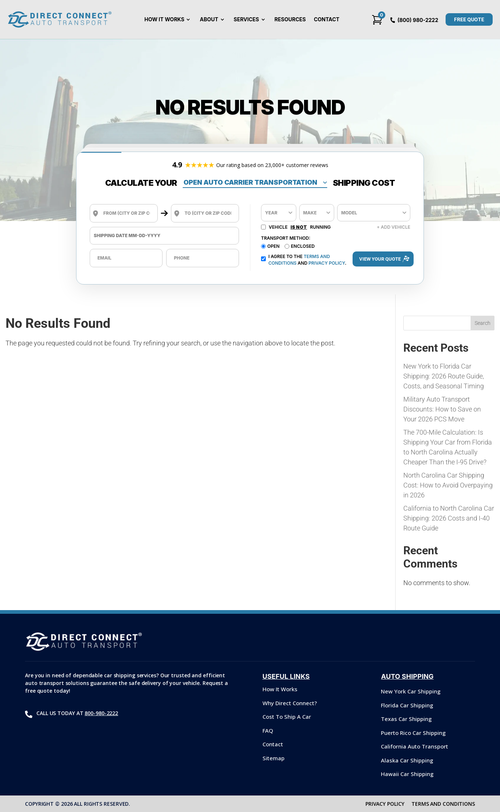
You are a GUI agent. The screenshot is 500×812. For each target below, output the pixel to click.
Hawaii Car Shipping (407, 773)
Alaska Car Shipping (407, 760)
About (209, 19)
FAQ (267, 730)
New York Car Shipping (410, 691)
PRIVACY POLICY (384, 803)
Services (246, 19)
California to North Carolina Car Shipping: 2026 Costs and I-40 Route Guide (448, 518)
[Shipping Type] (255, 183)
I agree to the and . (303, 260)
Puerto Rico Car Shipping (413, 732)
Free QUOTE (469, 19)
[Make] (317, 212)
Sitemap (273, 758)
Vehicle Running (296, 227)
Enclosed (303, 246)
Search (482, 323)
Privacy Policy (326, 263)
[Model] (373, 212)
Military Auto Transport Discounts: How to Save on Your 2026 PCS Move (442, 409)
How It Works (164, 19)
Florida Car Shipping (407, 705)
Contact (326, 19)
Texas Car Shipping (406, 718)
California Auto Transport (414, 746)
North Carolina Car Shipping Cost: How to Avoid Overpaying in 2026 (448, 485)
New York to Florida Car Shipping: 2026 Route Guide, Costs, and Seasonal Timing (443, 376)
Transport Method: (285, 238)
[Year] (278, 212)
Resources (290, 19)
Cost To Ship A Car (286, 716)
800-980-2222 (101, 713)
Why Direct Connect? (289, 703)
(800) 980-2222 (417, 20)
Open (273, 246)
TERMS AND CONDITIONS (443, 803)
